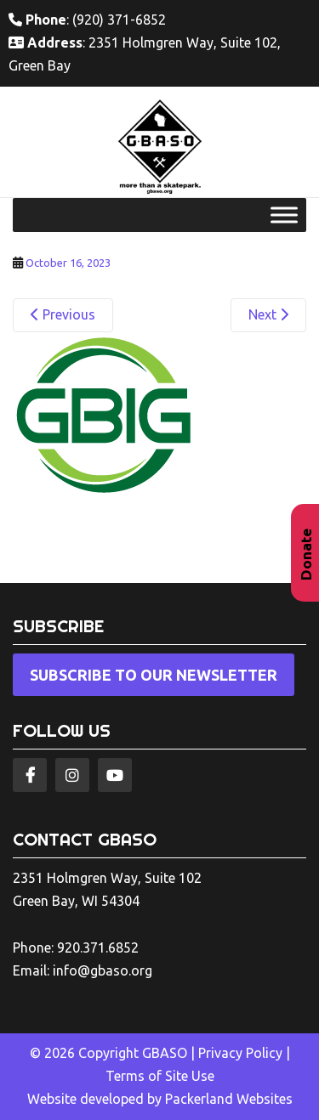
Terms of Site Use (159, 1075)
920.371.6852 (98, 947)
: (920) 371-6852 (87, 19)
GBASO (164, 1053)
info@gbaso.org (102, 970)
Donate (306, 554)
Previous (63, 314)
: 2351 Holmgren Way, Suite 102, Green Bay (145, 54)
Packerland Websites (229, 1098)
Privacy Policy (240, 1053)
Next (268, 314)
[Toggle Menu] (284, 214)
